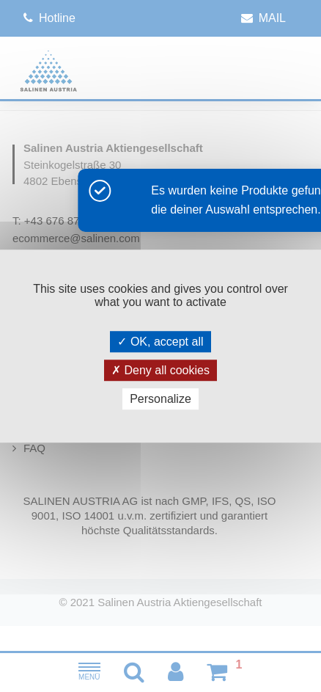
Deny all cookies (160, 370)
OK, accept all (160, 341)
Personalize (160, 399)
